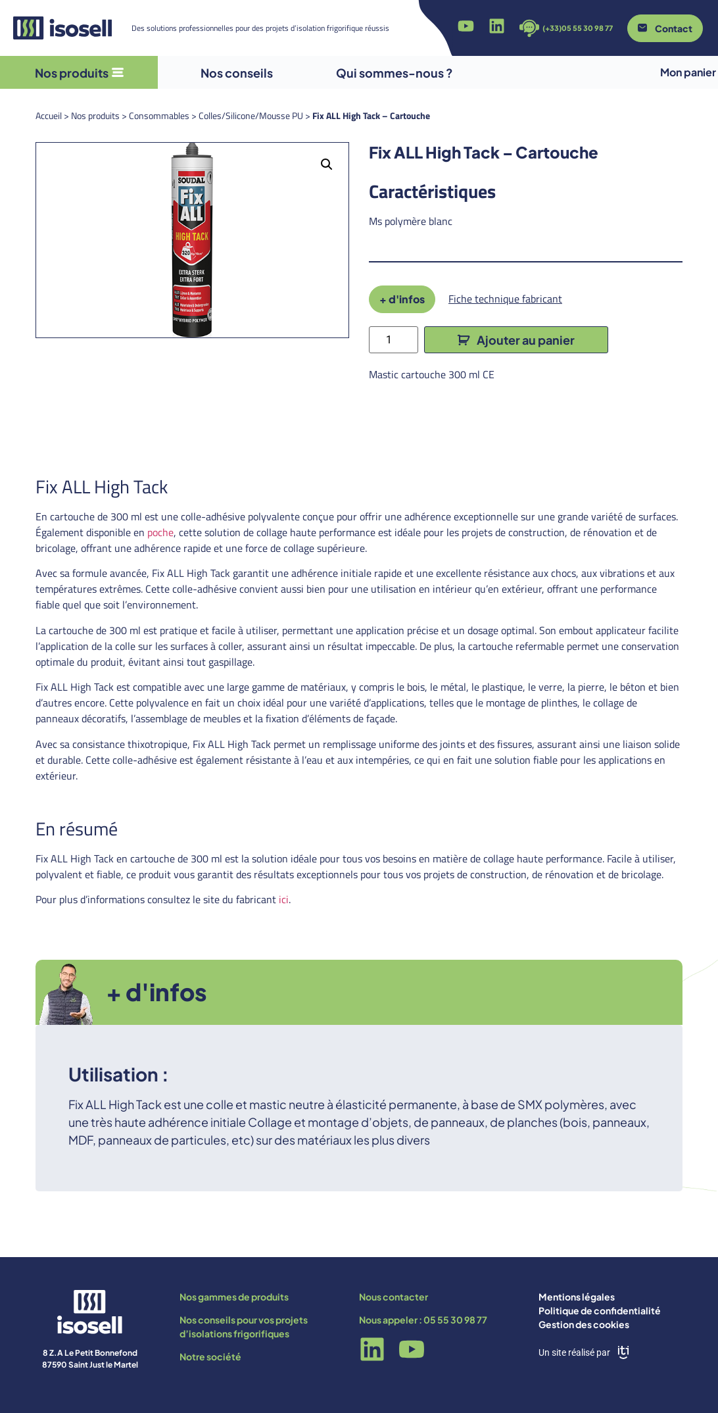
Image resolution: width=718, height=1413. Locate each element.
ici (284, 899)
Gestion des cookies (583, 1324)
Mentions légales (576, 1296)
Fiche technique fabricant (505, 299)
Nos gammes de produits (234, 1296)
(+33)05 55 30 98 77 (577, 28)
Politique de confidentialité (599, 1310)
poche (160, 532)
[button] (327, 164)
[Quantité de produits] (393, 339)
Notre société (210, 1356)
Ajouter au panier (526, 339)
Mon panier (688, 72)
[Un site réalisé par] (623, 1352)
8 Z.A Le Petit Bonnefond (90, 1353)
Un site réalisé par (574, 1352)
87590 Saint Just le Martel (90, 1365)
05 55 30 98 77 (455, 1320)
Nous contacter (393, 1296)
